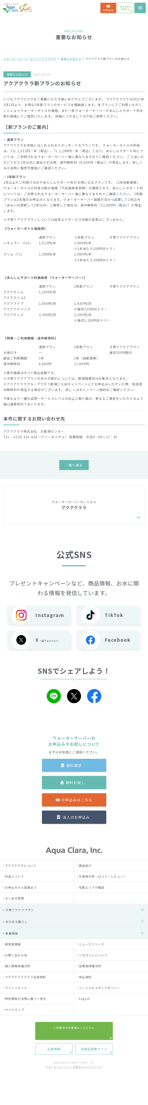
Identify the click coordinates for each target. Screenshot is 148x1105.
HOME (7, 291)
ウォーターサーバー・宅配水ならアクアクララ (74, 1080)
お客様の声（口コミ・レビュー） (103, 890)
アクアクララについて (20, 879)
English (84, 1012)
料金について (14, 890)
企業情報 (53, 454)
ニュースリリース (91, 958)
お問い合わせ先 (16, 968)
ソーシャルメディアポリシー (99, 1001)
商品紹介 (85, 879)
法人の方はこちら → (74, 280)
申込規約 (85, 990)
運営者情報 (13, 958)
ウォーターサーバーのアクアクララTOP (29, 59)
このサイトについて (93, 968)
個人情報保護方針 (17, 979)
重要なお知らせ (71, 59)
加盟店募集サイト (94, 454)
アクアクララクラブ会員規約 (25, 990)
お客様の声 (11, 344)
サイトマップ (14, 1023)
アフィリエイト (16, 1001)
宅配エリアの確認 (91, 901)
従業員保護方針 (90, 979)
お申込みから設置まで (21, 901)
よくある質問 (14, 911)
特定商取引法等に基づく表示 (25, 1012)
